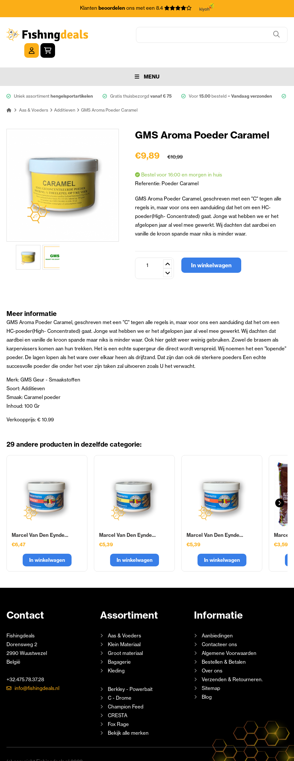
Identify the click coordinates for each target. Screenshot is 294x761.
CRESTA (117, 701)
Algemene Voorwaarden (229, 638)
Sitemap (211, 673)
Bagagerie (119, 647)
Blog (206, 682)
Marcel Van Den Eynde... (40, 520)
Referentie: (148, 169)
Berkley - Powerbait (130, 674)
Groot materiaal (125, 638)
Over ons (212, 656)
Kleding (116, 656)
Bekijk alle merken (128, 718)
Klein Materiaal (124, 630)
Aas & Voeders (124, 621)
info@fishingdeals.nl (37, 673)
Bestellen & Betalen (224, 647)
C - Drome (119, 683)
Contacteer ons (219, 630)
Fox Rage (118, 710)
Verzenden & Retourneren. (232, 665)
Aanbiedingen (217, 621)
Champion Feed (125, 692)
